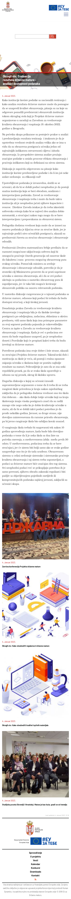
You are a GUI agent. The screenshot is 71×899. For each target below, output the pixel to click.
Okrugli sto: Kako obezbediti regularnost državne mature (25, 646)
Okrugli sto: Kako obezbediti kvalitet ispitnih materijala (25, 725)
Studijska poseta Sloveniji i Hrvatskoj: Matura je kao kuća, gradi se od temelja (34, 804)
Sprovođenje (35, 852)
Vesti (35, 860)
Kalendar (35, 864)
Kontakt (35, 875)
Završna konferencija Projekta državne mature (21, 566)
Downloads (35, 871)
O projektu (35, 856)
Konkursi (35, 867)
